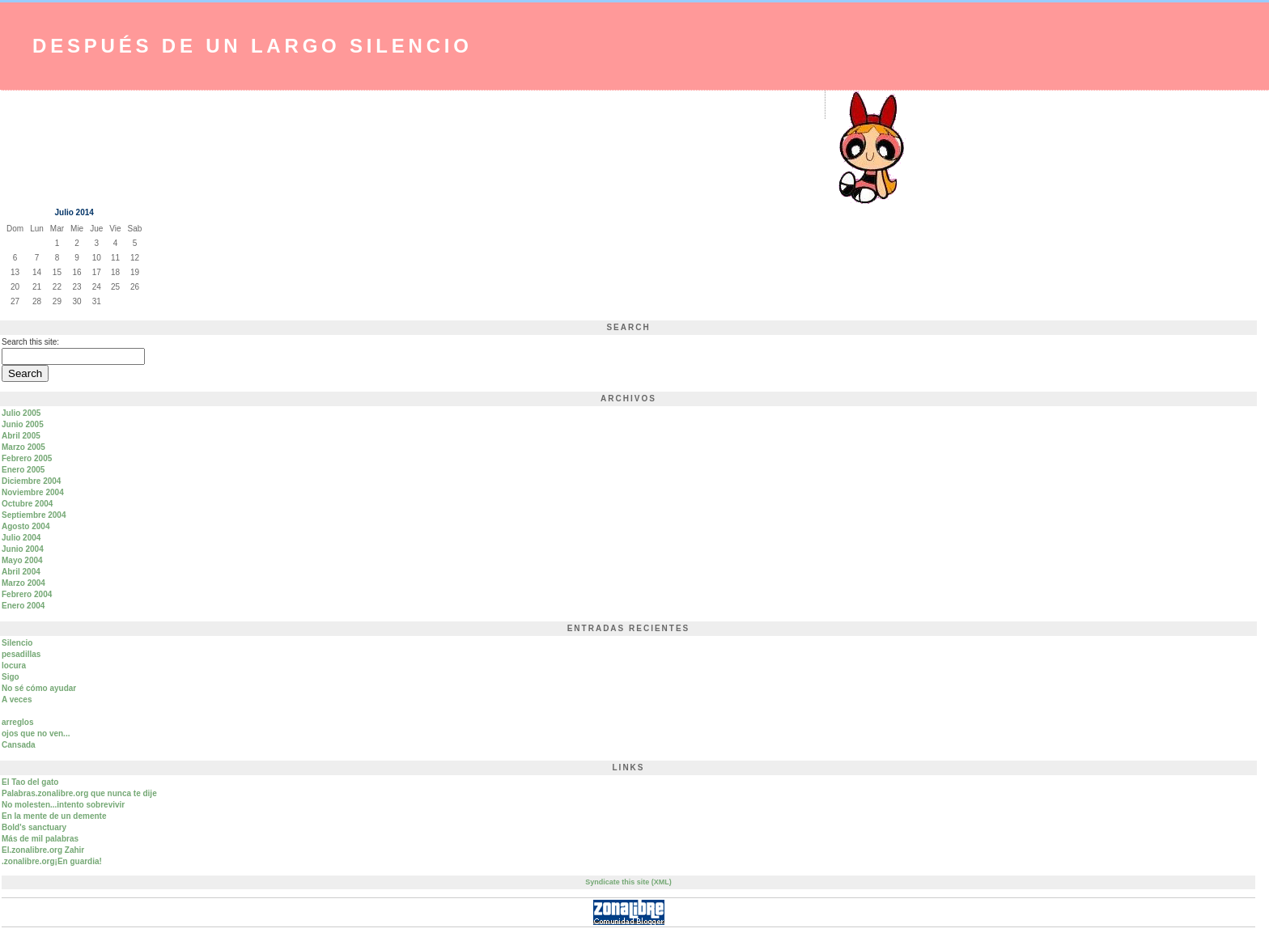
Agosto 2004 (25, 526)
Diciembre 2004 (31, 481)
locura (14, 665)
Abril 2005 (21, 435)
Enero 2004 (23, 605)
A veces (17, 699)
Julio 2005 (21, 413)
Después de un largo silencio (252, 46)
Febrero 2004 (27, 594)
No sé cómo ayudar (39, 688)
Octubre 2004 (27, 503)
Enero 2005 (23, 469)
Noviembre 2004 (33, 492)
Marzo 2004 (23, 583)
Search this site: (30, 341)
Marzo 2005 (23, 447)
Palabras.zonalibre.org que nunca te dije (79, 793)
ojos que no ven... (36, 733)
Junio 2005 (23, 424)
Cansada (19, 744)
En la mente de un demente (54, 816)
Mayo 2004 (22, 560)
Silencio (17, 642)
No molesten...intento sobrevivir (63, 804)
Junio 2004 (23, 549)
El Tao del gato (30, 782)
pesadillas (21, 654)
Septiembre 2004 (34, 515)
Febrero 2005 (27, 458)
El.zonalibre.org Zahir (43, 850)
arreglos (17, 722)
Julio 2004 (21, 537)
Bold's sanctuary (34, 827)
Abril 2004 (21, 571)
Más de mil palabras (40, 838)
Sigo (10, 676)
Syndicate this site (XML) (628, 882)
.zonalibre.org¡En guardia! (52, 861)
